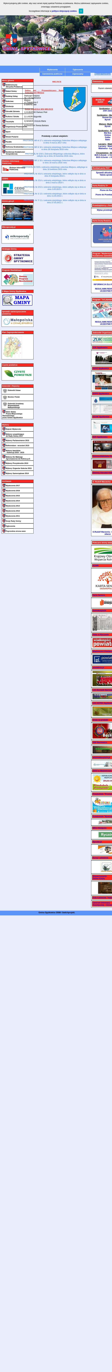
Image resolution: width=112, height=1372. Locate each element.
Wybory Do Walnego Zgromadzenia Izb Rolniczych (18, 458)
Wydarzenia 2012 (13, 511)
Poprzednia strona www (16, 531)
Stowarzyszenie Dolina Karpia (100, 877)
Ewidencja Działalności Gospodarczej (15, 153)
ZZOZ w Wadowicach (102, 771)
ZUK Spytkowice (100, 347)
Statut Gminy (11, 91)
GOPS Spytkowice (101, 393)
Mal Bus (107, 133)
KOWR (96, 566)
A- (100, 77)
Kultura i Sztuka (12, 116)
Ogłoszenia (78, 70)
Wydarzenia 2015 (13, 496)
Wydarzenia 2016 (13, 491)
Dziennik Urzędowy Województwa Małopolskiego (16, 405)
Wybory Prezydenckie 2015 (17, 463)
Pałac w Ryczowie (101, 635)
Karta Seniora (99, 595)
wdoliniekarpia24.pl (101, 757)
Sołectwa (9, 101)
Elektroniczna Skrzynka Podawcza (14, 86)
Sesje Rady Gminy (13, 521)
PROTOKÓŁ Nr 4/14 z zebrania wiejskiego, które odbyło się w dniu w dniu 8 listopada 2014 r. (55, 175)
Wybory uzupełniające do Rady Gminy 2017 (15, 435)
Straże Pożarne (12, 137)
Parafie (9, 142)
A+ (95, 77)
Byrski (108, 120)
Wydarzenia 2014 (13, 501)
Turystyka (10, 121)
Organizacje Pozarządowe (16, 127)
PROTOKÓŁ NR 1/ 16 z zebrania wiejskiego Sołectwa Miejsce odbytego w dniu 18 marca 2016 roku (55, 161)
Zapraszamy (77, 74)
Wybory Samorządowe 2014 (17, 473)
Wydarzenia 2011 (13, 516)
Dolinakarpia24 (99, 610)
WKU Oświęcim (99, 828)
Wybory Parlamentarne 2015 (17, 440)
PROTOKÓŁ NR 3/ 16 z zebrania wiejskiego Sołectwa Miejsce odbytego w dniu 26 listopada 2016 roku (55, 148)
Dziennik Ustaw (14, 390)
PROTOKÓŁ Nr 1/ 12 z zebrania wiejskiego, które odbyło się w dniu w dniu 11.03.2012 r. (55, 195)
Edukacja (9, 106)
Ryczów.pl (97, 842)
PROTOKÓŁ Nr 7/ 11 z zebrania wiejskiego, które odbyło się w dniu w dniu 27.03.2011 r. (55, 201)
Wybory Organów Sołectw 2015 (19, 468)
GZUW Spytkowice (101, 417)
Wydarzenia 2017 (13, 486)
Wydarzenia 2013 (13, 506)
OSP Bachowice (100, 742)
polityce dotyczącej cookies (64, 11)
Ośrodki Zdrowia (13, 111)
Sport (8, 132)
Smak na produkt (100, 720)
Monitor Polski (14, 397)
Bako (107, 139)
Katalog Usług (12, 96)
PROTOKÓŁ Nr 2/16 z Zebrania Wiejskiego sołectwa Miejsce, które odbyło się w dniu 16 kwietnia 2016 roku (55, 155)
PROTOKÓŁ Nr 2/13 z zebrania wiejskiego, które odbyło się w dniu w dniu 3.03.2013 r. (55, 188)
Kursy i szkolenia (100, 858)
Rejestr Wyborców (13, 429)
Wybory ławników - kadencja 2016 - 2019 (15, 451)
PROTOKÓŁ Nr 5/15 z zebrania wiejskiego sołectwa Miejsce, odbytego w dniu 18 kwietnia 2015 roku (54, 168)
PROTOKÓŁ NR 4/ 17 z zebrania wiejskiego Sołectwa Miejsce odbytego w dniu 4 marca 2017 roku (55, 141)
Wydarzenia (52, 70)
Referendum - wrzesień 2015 (17, 445)
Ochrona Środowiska (14, 147)
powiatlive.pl (98, 667)
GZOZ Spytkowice (101, 368)
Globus (107, 135)
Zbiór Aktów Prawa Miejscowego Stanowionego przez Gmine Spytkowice (12, 414)
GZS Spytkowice (100, 437)
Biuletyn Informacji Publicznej (17, 168)
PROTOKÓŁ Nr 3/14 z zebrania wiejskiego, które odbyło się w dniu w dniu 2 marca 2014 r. (55, 181)
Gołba (107, 137)
